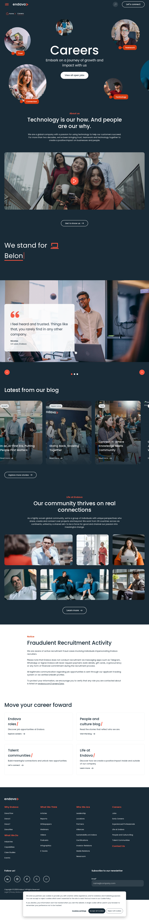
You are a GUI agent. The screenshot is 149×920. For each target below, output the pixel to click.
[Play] (74, 181)
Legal (6, 892)
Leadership (81, 813)
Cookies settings (79, 911)
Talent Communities (121, 840)
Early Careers (118, 818)
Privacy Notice (15, 892)
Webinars (44, 829)
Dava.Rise (8, 829)
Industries (8, 841)
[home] (12, 13)
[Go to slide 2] (74, 374)
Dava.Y (7, 824)
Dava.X (7, 818)
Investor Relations (84, 845)
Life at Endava (118, 829)
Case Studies (9, 852)
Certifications (82, 840)
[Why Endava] (20, 807)
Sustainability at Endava (86, 835)
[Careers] (128, 807)
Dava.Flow (8, 813)
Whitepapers (46, 824)
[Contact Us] (128, 846)
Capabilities (9, 847)
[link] (7, 879)
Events (7, 858)
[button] (6, 4)
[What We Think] (56, 807)
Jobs (114, 813)
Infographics (45, 845)
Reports (43, 818)
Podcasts (44, 840)
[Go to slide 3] (77, 374)
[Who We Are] (92, 807)
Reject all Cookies (114, 911)
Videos (43, 835)
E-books (44, 851)
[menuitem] (20, 813)
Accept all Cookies (97, 911)
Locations (80, 818)
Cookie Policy (105, 898)
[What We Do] (20, 835)
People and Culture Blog (122, 835)
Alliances (80, 829)
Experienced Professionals (123, 824)
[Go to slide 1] (71, 374)
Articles (43, 813)
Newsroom (81, 856)
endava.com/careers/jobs (51, 683)
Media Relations (83, 851)
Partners (80, 824)
